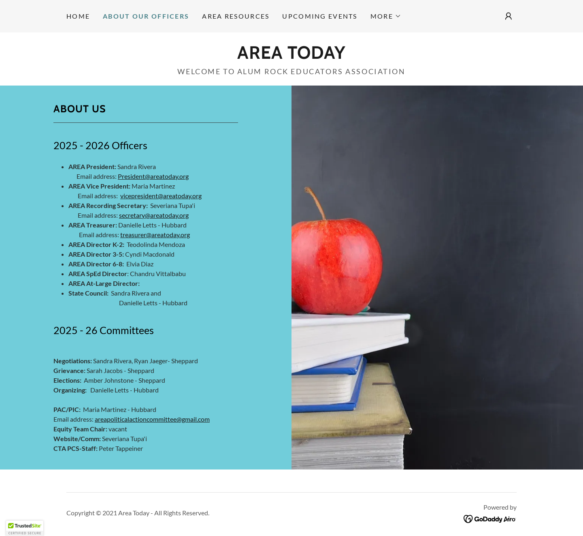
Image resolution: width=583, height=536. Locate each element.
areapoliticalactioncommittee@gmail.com (152, 419)
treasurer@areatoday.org (155, 234)
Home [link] (78, 16)
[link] (291, 55)
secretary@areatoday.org (154, 215)
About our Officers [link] (146, 16)
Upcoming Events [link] (319, 16)
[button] (385, 16)
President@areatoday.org (153, 176)
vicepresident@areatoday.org (161, 195)
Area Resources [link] (235, 16)
